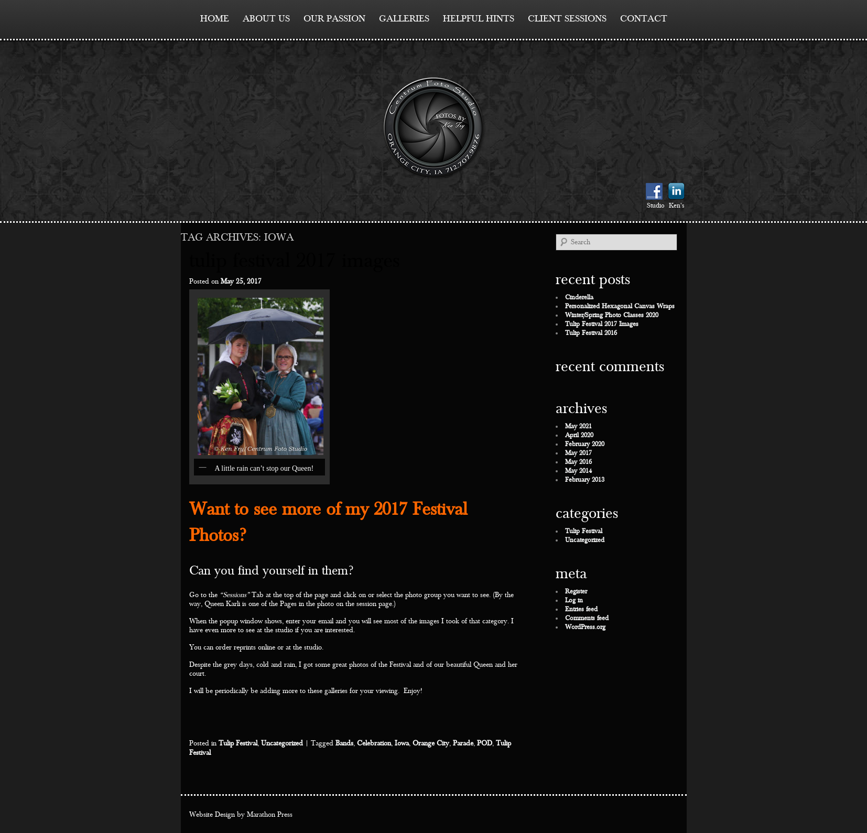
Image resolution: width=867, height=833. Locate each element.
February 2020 (584, 444)
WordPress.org (585, 627)
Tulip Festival (238, 743)
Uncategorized (282, 743)
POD (484, 743)
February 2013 (584, 480)
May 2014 (578, 471)
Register (576, 592)
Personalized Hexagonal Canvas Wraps (620, 306)
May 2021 (578, 426)
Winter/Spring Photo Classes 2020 (611, 315)
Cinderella (579, 297)
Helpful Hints (478, 18)
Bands (344, 743)
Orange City (431, 743)
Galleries (404, 18)
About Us (266, 18)
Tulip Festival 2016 (591, 333)
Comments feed (587, 618)
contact (643, 18)
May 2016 (578, 462)
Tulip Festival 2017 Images (294, 260)
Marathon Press (269, 814)
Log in (574, 600)
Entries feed (581, 609)
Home (214, 18)
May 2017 (578, 453)
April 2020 (579, 435)
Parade (463, 743)
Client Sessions (567, 18)
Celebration (374, 743)
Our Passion (334, 18)
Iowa (402, 743)
